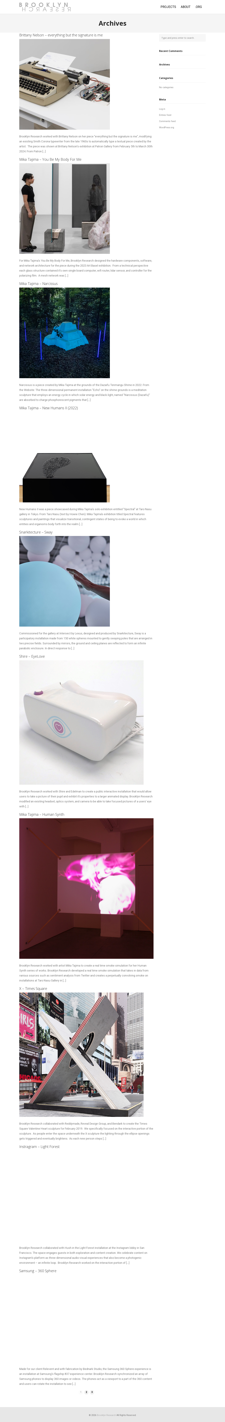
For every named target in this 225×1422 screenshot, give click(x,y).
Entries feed (165, 115)
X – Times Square (33, 988)
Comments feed (167, 121)
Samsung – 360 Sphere (37, 1270)
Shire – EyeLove (32, 656)
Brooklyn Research (106, 1415)
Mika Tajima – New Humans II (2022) (48, 407)
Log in (162, 109)
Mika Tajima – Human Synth (41, 814)
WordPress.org (166, 127)
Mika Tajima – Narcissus (38, 283)
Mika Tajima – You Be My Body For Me (50, 159)
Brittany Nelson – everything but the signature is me (61, 34)
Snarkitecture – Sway (36, 532)
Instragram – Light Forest (39, 1146)
